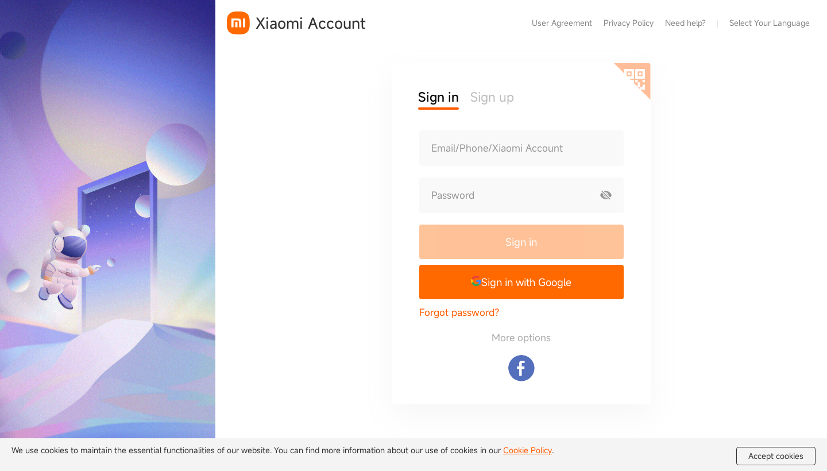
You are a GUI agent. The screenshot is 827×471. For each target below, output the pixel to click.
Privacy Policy (629, 22)
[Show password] (606, 195)
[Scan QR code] (632, 81)
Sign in (521, 242)
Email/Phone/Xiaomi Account (497, 148)
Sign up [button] (492, 96)
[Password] (504, 195)
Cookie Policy (527, 450)
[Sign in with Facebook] (521, 368)
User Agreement (562, 22)
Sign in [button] (438, 96)
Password (452, 195)
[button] (521, 282)
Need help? (685, 22)
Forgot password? (459, 312)
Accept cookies (776, 456)
